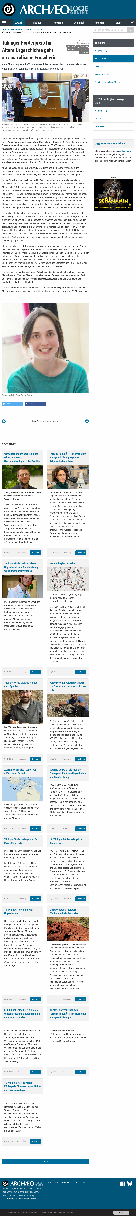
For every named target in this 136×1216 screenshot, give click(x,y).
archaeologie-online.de (12, 29)
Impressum (53, 1182)
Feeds (98, 66)
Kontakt (66, 1182)
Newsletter (126, 151)
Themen (37, 22)
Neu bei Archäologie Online (107, 81)
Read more (35, 553)
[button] (12, 404)
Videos (98, 118)
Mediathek (78, 22)
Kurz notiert (41, 29)
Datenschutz (79, 1182)
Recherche (57, 22)
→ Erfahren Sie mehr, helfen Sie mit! (20, 1198)
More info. (69, 1212)
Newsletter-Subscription (111, 143)
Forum (117, 22)
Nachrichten (101, 50)
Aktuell (19, 22)
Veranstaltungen (103, 74)
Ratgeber (99, 22)
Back (45, 1161)
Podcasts (99, 126)
